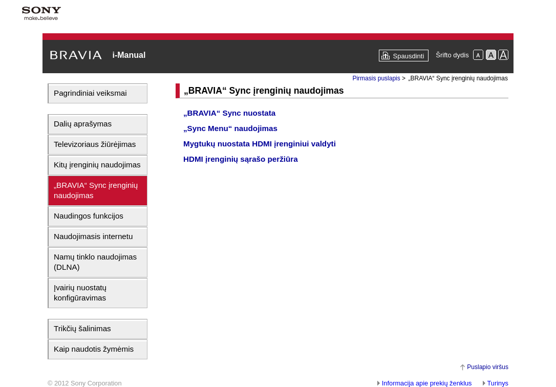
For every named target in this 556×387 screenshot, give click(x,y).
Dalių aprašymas (83, 123)
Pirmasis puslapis (376, 78)
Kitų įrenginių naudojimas (97, 164)
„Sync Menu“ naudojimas (230, 128)
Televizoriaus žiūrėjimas (95, 144)
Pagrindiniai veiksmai (90, 93)
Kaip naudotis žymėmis (94, 349)
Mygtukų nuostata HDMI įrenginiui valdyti (259, 143)
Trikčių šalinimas (82, 328)
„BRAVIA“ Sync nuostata (229, 113)
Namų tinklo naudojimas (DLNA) (95, 261)
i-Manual (128, 55)
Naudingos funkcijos (88, 215)
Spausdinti (408, 56)
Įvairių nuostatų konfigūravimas (80, 292)
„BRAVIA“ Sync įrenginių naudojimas (96, 190)
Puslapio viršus (487, 367)
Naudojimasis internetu (93, 236)
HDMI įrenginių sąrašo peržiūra (240, 159)
